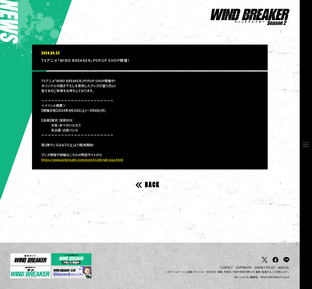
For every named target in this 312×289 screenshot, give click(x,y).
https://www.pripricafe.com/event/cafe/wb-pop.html (82, 159)
